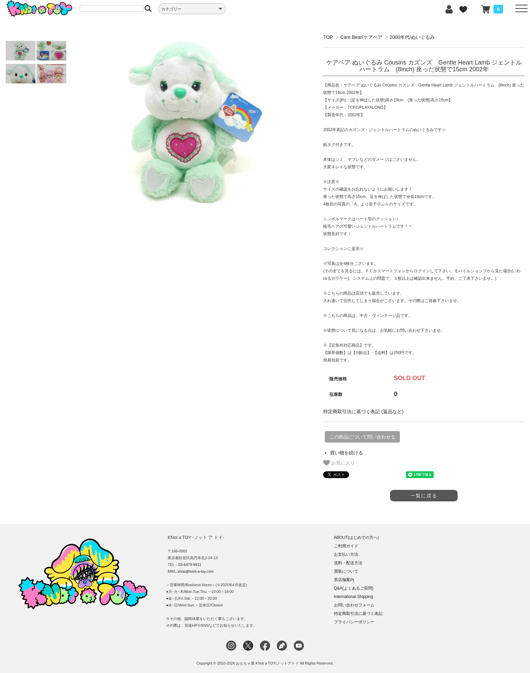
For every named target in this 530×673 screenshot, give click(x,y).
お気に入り (339, 462)
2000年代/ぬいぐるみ (412, 37)
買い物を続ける (346, 452)
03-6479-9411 (189, 565)
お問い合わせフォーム (354, 605)
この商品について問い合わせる (362, 437)
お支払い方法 (346, 554)
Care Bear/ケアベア (361, 37)
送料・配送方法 (348, 562)
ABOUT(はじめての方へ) (356, 537)
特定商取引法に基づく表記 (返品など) (363, 411)
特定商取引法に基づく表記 (358, 613)
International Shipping (353, 596)
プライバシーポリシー (354, 622)
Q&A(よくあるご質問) (354, 588)
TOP (328, 37)
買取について (346, 571)
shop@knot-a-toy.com (195, 571)
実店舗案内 (344, 579)
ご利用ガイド (346, 546)
